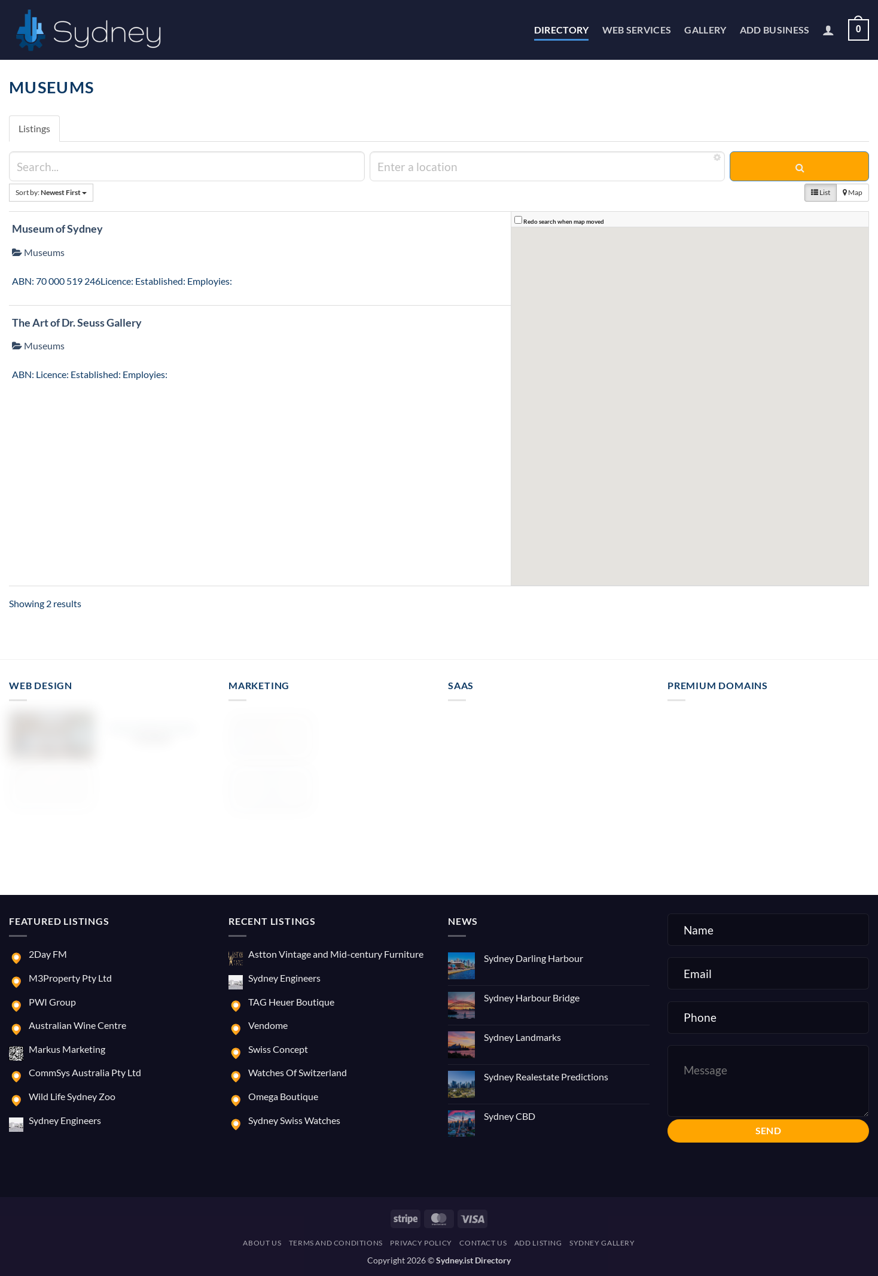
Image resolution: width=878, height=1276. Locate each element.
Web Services (637, 29)
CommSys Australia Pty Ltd (85, 1072)
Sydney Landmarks (522, 1037)
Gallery (705, 29)
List (820, 192)
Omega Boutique (283, 1096)
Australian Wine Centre (77, 1025)
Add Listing (538, 1242)
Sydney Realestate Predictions (546, 1076)
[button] (828, 30)
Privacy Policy (421, 1242)
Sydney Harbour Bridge (532, 997)
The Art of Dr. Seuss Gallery (77, 322)
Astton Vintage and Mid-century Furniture (335, 954)
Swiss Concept (278, 1049)
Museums (38, 252)
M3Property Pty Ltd (70, 977)
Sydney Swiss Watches (294, 1120)
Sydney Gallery (602, 1242)
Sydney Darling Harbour (533, 958)
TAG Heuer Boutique (291, 1001)
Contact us (483, 1242)
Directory (561, 29)
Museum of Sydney (57, 228)
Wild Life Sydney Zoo (72, 1096)
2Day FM (48, 954)
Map (852, 192)
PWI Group (52, 1001)
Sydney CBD (509, 1116)
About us (262, 1242)
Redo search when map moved (563, 221)
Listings (34, 128)
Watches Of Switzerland (297, 1072)
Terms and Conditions (336, 1242)
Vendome (268, 1025)
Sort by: (51, 192)
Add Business (775, 29)
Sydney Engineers (65, 1120)
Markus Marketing (67, 1049)
